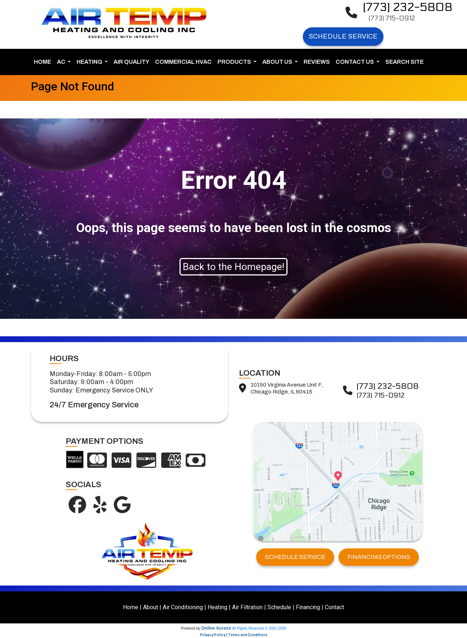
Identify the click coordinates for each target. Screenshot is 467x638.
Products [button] (234, 62)
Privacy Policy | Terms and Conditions (233, 635)
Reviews (317, 62)
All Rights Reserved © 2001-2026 (259, 628)
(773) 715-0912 (392, 18)
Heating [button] (90, 62)
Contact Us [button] (355, 62)
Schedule (279, 607)
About (150, 607)
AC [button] (61, 62)
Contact (334, 607)
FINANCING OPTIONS (378, 557)
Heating (217, 607)
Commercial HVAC (183, 62)
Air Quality (131, 62)
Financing (308, 607)
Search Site (404, 62)
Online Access (216, 628)
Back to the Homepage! (233, 267)
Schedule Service (343, 36)
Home (42, 62)
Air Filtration (247, 607)
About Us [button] (277, 62)
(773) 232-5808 (407, 7)
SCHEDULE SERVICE (295, 557)
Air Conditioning (183, 607)
